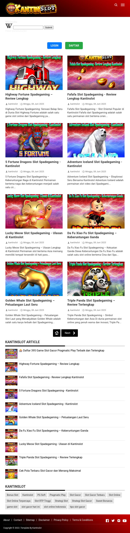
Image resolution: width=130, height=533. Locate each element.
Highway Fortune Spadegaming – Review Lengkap (49, 363)
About (6, 520)
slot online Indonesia (55, 506)
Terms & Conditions (82, 520)
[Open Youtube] (125, 521)
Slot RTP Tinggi (43, 501)
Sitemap (30, 520)
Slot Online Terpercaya (18, 501)
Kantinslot (28, 495)
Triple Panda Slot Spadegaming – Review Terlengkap (50, 457)
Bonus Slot (12, 495)
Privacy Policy (61, 520)
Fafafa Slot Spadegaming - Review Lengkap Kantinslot (51, 377)
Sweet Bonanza (104, 501)
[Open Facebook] (107, 521)
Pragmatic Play (58, 495)
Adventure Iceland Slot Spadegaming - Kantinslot (48, 404)
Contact (18, 520)
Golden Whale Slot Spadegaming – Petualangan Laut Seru (54, 417)
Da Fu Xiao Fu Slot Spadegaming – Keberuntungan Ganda (53, 430)
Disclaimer (44, 520)
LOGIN (54, 45)
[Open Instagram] (119, 521)
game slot (12, 506)
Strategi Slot (61, 501)
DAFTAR (74, 45)
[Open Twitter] (113, 521)
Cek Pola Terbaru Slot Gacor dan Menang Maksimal (50, 470)
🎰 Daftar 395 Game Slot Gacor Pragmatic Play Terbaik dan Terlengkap (61, 350)
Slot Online (114, 495)
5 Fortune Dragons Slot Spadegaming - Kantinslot (48, 390)
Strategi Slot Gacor (82, 501)
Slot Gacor (75, 495)
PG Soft (41, 495)
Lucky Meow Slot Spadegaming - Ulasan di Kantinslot (51, 444)
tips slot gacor (77, 506)
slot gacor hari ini (31, 506)
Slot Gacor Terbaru (95, 495)
